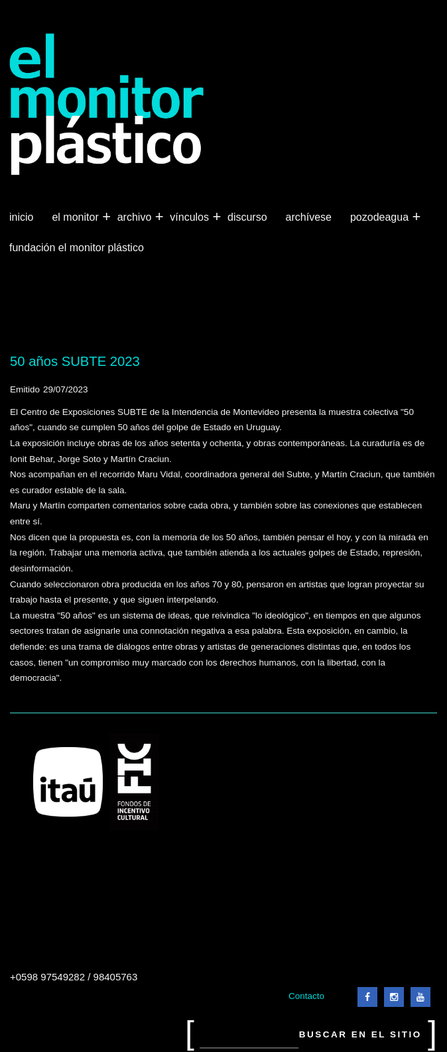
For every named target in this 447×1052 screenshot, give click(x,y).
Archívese (309, 217)
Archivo (136, 217)
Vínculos (191, 217)
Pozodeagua (380, 217)
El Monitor (76, 217)
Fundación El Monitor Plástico (76, 247)
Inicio (21, 217)
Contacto (306, 996)
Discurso (247, 217)
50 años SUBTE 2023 (75, 361)
